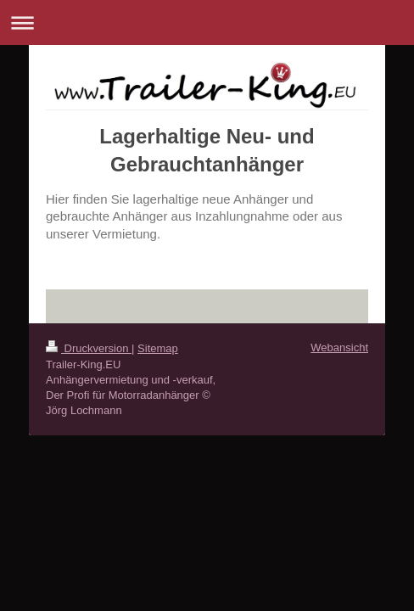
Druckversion (88, 348)
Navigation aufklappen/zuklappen (207, 22)
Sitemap (157, 348)
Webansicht (339, 347)
